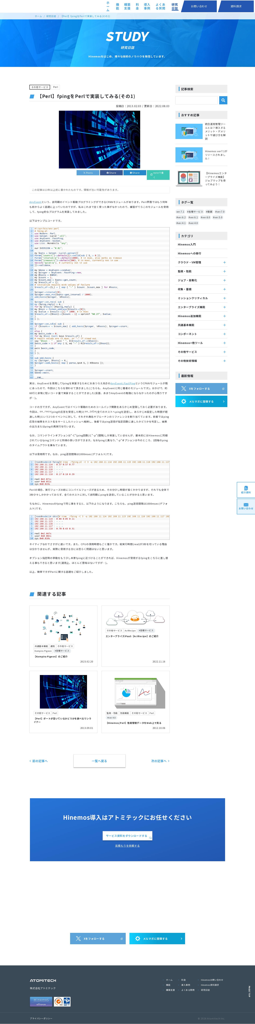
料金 (147, 6)
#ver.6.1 (193, 217)
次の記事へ (159, 761)
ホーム (106, 6)
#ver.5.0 (217, 217)
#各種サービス (195, 211)
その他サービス (39, 87)
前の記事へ (40, 761)
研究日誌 (201, 6)
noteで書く (158, 175)
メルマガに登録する (197, 401)
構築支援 (133, 6)
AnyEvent (35, 202)
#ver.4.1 (181, 223)
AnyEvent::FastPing (122, 383)
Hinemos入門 (187, 244)
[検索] (223, 100)
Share (112, 172)
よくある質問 (181, 6)
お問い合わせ (221, 6)
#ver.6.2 (181, 217)
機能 (119, 6)
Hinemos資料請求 (210, 984)
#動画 (209, 211)
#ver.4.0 (193, 223)
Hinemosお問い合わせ (212, 979)
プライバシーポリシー (41, 1018)
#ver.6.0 (205, 217)
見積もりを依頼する (127, 846)
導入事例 (161, 6)
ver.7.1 (180, 211)
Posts (89, 172)
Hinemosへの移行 (189, 253)
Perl (55, 87)
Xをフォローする (195, 388)
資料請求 (243, 6)
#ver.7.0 (220, 211)
